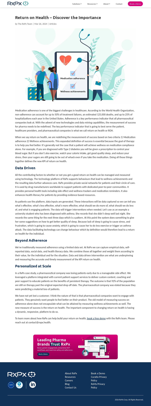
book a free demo (96, 318)
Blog (67, 384)
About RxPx (71, 373)
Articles (53, 23)
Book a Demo (135, 4)
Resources (91, 4)
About (106, 4)
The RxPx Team (25, 23)
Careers (69, 380)
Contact (119, 4)
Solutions (76, 4)
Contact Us (70, 387)
